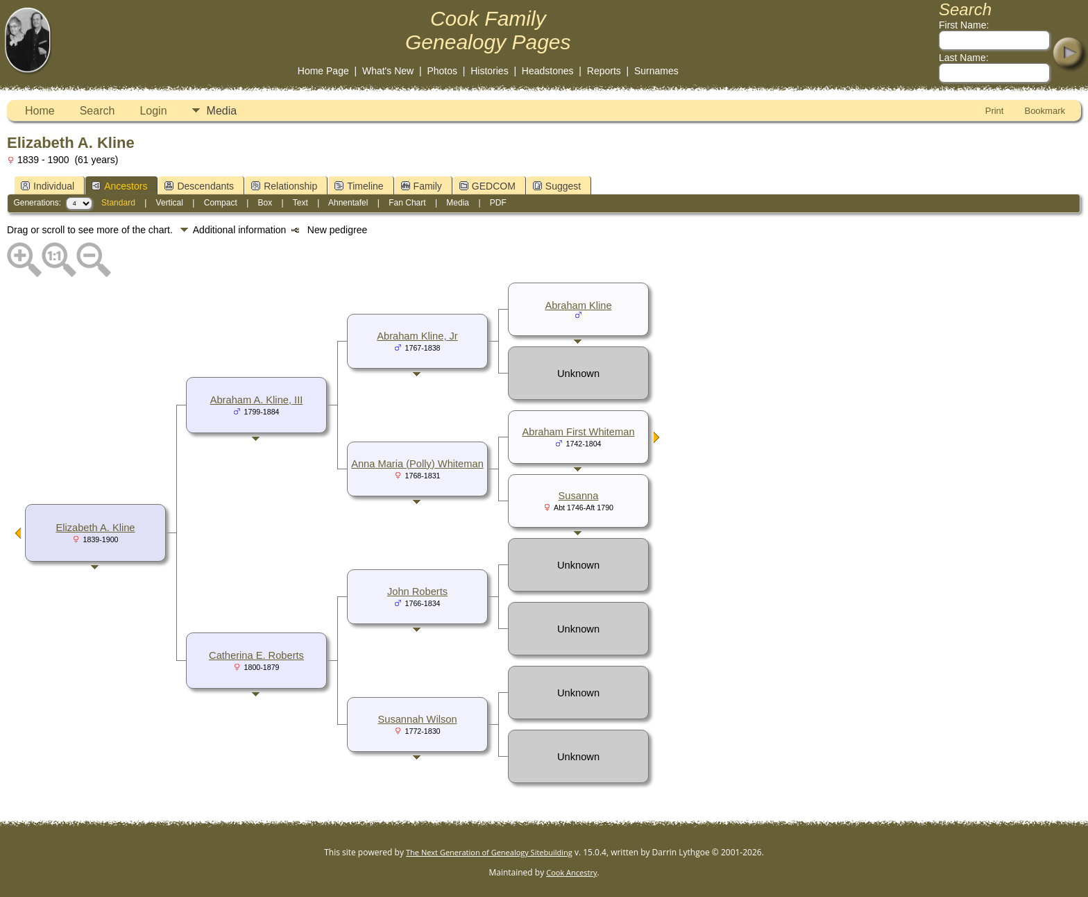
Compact (220, 203)
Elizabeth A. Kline (95, 527)
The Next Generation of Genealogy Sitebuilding (489, 852)
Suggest (557, 186)
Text (300, 203)
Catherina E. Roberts (256, 655)
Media (222, 111)
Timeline (358, 186)
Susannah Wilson (417, 719)
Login (153, 111)
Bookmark (1044, 111)
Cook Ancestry (571, 872)
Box (265, 203)
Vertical (169, 203)
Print (994, 111)
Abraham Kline (578, 305)
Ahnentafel (348, 203)
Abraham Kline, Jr (417, 336)
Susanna (579, 495)
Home (40, 111)
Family (421, 186)
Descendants (199, 186)
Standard (118, 203)
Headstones (548, 70)
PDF (498, 203)
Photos (442, 70)
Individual (47, 186)
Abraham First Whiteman (578, 431)
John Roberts (417, 591)
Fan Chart (407, 203)
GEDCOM (487, 186)
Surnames (656, 70)
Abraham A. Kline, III (256, 399)
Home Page (323, 70)
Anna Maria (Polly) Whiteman (417, 463)
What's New (388, 70)
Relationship (284, 186)
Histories (489, 70)
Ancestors (119, 186)
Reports (604, 70)
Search (97, 111)
